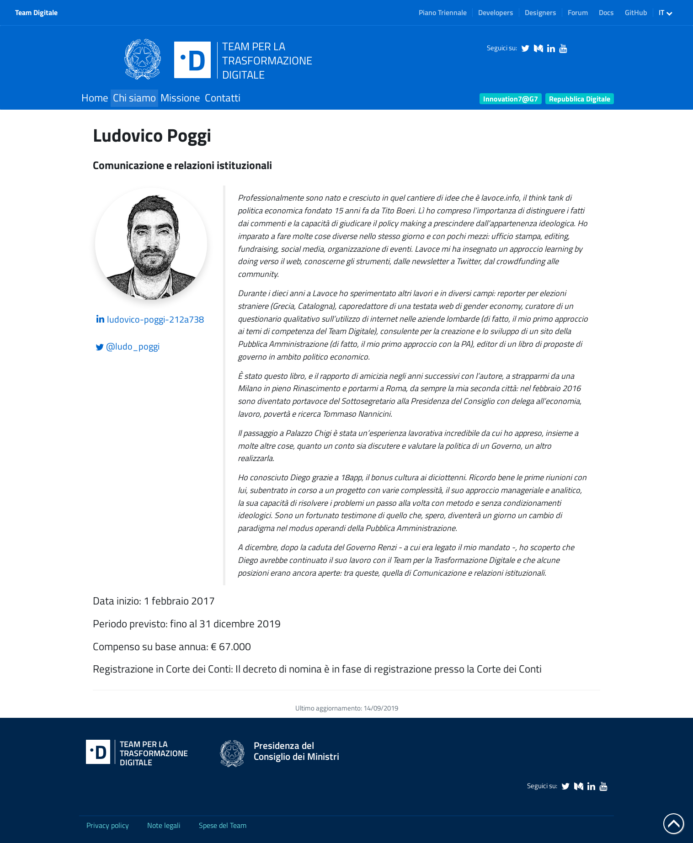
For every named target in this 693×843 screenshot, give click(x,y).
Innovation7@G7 (510, 98)
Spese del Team (222, 825)
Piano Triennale (443, 12)
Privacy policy (107, 825)
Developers (495, 12)
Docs (606, 12)
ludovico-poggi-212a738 (150, 319)
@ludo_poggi (128, 346)
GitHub (636, 12)
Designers (540, 12)
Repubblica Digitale (579, 98)
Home (94, 98)
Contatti (222, 98)
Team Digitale (36, 12)
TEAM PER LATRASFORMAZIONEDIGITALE (267, 60)
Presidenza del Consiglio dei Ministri (296, 751)
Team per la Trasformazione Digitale (154, 753)
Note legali (164, 825)
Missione (180, 98)
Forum (578, 12)
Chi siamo (134, 98)
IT (665, 12)
